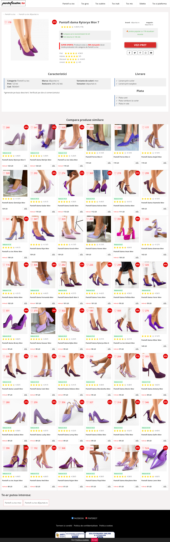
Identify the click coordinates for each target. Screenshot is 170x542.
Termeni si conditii (64, 525)
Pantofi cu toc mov (13, 503)
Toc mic (129, 3)
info (25, 166)
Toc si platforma (159, 3)
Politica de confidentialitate (86, 525)
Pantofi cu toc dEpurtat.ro (29, 14)
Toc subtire (100, 3)
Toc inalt (115, 3)
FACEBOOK (78, 518)
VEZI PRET (140, 45)
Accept (95, 540)
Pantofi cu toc (69, 3)
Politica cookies (106, 525)
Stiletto (143, 3)
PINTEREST (91, 518)
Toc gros (85, 3)
